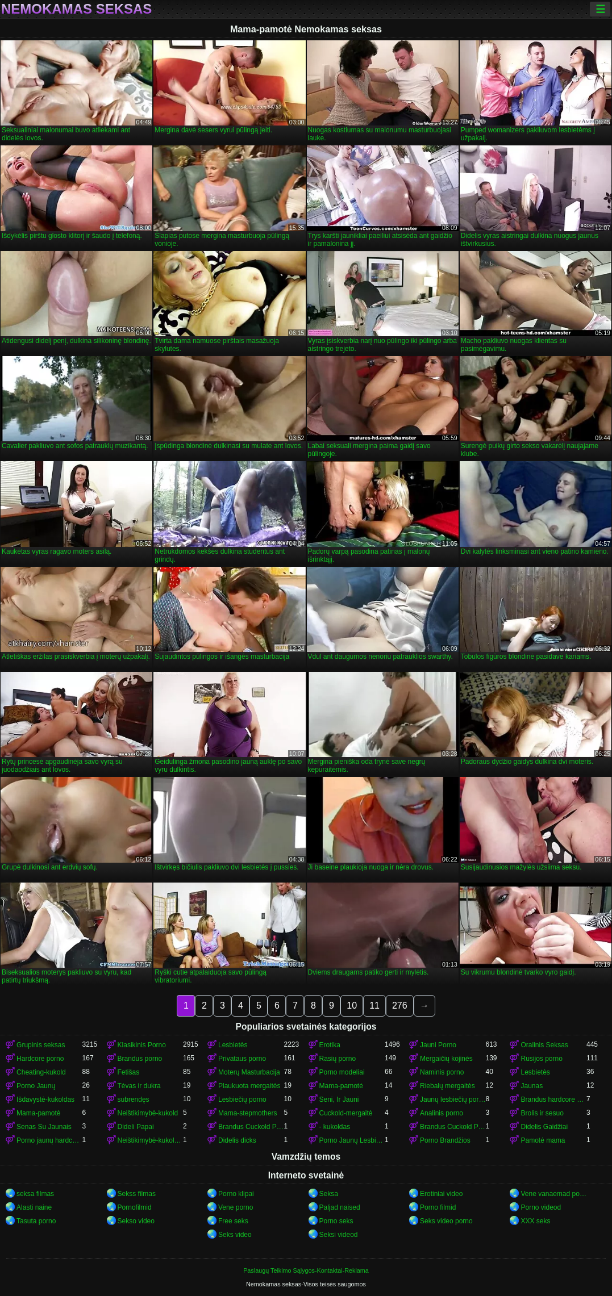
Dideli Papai (136, 1127)
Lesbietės (232, 1045)
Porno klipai (236, 1194)
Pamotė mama (543, 1140)
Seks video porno (446, 1221)
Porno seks (336, 1221)
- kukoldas (335, 1127)
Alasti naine (34, 1207)
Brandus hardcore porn (553, 1099)
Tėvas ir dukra (139, 1086)
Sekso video (136, 1221)
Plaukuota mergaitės (249, 1086)
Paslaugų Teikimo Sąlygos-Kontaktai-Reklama (306, 1270)
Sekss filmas (137, 1194)
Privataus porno (242, 1059)
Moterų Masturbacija (249, 1072)
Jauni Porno (438, 1045)
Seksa (328, 1194)
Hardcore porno (40, 1059)
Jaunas (532, 1086)
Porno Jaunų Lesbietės (352, 1140)
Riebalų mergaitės (447, 1086)
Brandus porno (140, 1059)
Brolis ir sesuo (542, 1113)
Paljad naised (339, 1207)
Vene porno (235, 1207)
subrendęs (133, 1099)
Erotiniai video (441, 1194)
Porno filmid (438, 1207)
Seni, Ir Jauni (339, 1099)
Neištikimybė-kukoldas (150, 1140)
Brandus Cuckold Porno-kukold (251, 1127)
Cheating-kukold (41, 1072)
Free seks (233, 1221)
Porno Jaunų (35, 1086)
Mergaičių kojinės (446, 1059)
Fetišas (129, 1072)
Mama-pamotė (341, 1086)
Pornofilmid (135, 1207)
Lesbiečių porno (242, 1099)
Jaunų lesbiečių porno (452, 1099)
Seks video (235, 1235)
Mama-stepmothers (247, 1113)
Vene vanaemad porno (553, 1194)
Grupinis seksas (40, 1045)
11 (374, 1005)
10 (352, 1005)
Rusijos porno (541, 1059)
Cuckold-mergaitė (346, 1113)
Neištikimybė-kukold (148, 1113)
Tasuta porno (36, 1221)
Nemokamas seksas (76, 9)
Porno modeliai (342, 1072)
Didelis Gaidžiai (544, 1127)
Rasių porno (337, 1059)
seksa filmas (35, 1194)
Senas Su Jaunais (44, 1127)
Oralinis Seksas (544, 1045)
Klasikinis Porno (142, 1045)
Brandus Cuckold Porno (452, 1127)
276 (399, 1005)
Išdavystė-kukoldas (45, 1099)
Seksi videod (338, 1235)
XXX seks (535, 1221)
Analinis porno (441, 1113)
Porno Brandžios (445, 1140)
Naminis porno (442, 1072)
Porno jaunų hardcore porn (49, 1140)
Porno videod (541, 1207)
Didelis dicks (237, 1140)
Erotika (329, 1045)
